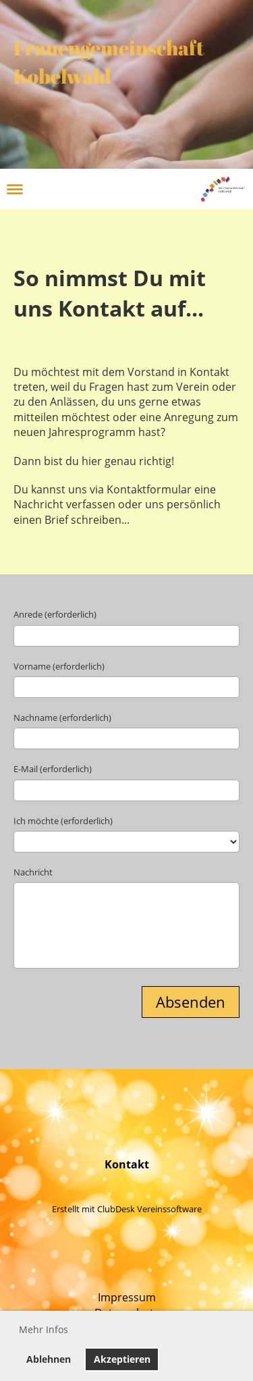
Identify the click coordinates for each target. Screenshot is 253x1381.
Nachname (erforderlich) (62, 717)
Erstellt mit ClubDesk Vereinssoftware (127, 1209)
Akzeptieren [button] (122, 1359)
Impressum (127, 1297)
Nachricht (33, 872)
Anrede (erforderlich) (54, 614)
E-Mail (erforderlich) (52, 769)
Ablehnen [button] (48, 1359)
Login (177, 188)
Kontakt (127, 1164)
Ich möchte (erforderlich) (63, 821)
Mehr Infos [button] (43, 1329)
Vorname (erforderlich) (59, 666)
